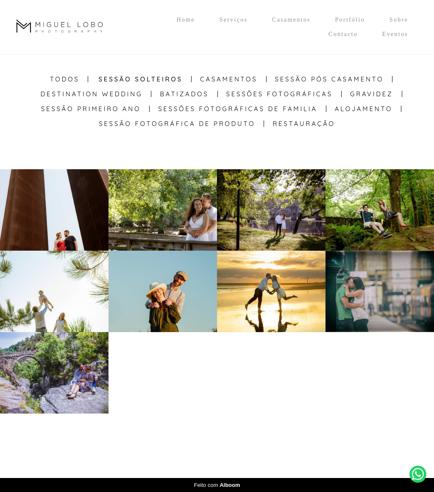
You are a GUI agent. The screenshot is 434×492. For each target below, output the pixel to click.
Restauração (304, 123)
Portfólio (350, 20)
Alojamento (363, 109)
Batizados (184, 94)
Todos (65, 79)
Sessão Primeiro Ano (91, 109)
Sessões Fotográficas (279, 94)
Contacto (343, 34)
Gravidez (371, 94)
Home (185, 20)
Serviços (234, 20)
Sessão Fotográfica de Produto (177, 123)
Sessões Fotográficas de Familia (237, 109)
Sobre (398, 20)
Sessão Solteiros (140, 79)
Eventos (395, 34)
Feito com (217, 485)
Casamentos (291, 20)
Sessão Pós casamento (329, 79)
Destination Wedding (91, 94)
